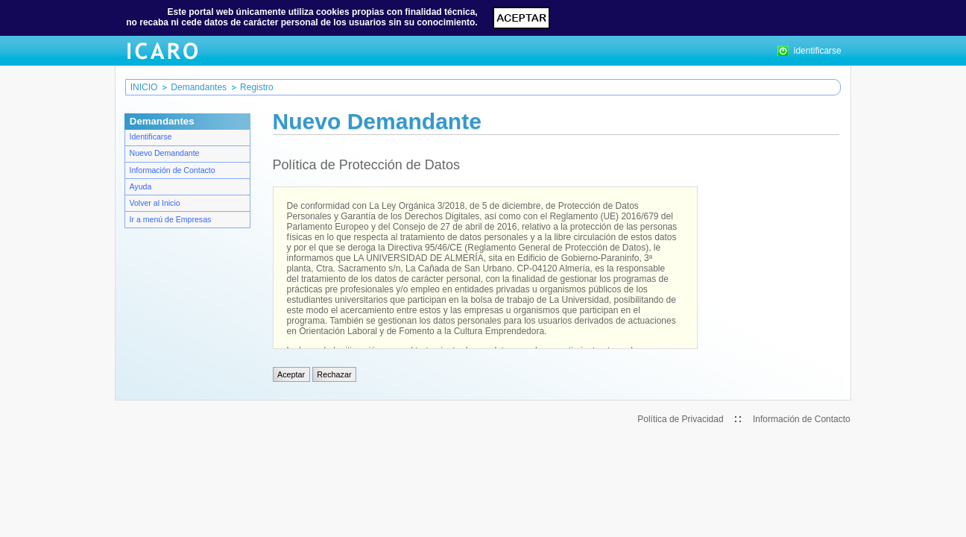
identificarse (809, 50)
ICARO (162, 51)
